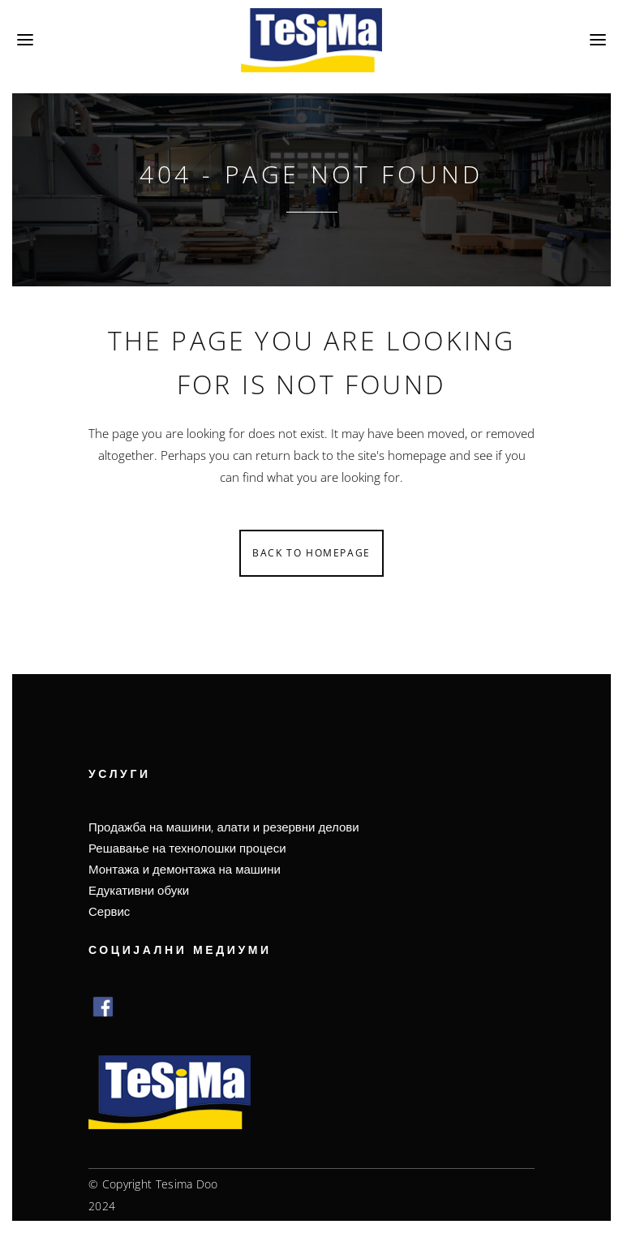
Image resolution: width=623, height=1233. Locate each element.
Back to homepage (311, 553)
